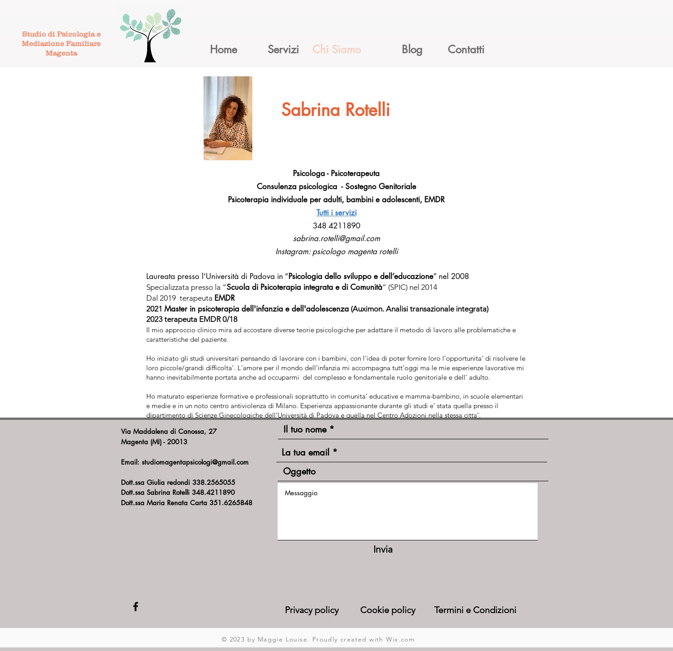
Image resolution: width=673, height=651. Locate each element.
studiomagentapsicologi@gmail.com (195, 462)
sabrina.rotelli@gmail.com (336, 238)
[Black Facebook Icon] (136, 606)
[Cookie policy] (396, 609)
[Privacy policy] (319, 609)
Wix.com (400, 639)
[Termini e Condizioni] (477, 609)
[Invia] (383, 549)
